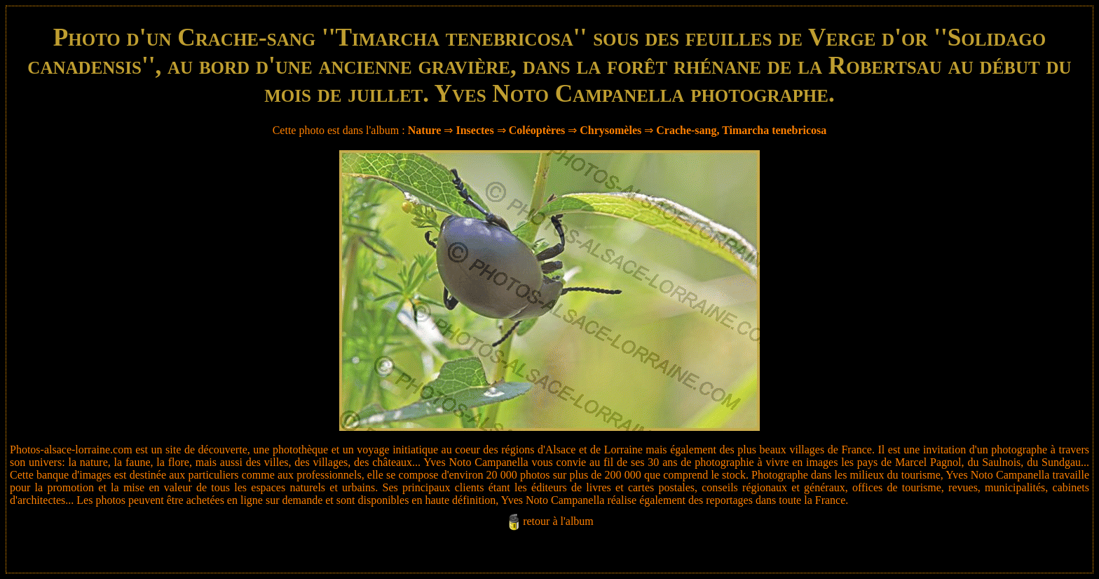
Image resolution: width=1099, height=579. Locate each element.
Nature (425, 130)
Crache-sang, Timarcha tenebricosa (741, 130)
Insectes (474, 130)
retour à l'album (558, 521)
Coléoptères (537, 130)
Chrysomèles (610, 130)
